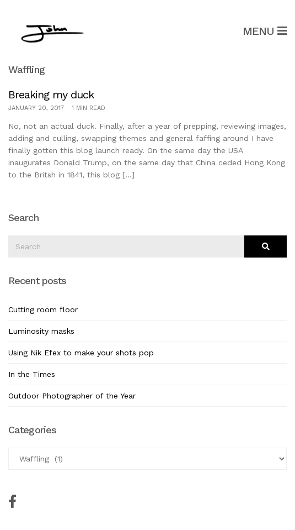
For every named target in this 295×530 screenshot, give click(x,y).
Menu (265, 31)
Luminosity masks (41, 331)
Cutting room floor (43, 309)
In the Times (31, 374)
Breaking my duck (51, 94)
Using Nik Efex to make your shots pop (81, 352)
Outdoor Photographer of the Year (72, 395)
